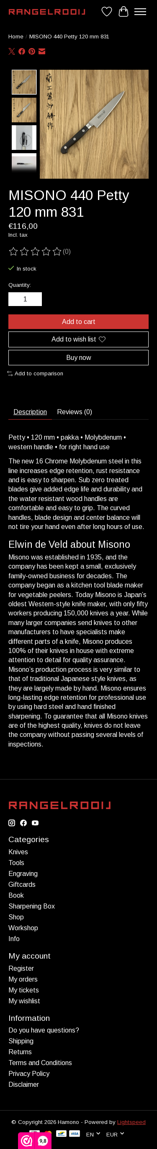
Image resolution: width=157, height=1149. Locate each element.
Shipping (20, 1040)
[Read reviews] (35, 251)
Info (14, 937)
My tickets (23, 989)
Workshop (23, 927)
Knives (18, 851)
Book (16, 894)
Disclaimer (23, 1083)
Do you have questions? (43, 1029)
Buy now (78, 356)
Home (15, 36)
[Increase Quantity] (33, 298)
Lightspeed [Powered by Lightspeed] (131, 1121)
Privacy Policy (28, 1072)
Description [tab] (30, 411)
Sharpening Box (31, 905)
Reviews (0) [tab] (74, 411)
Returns (20, 1051)
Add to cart (78, 320)
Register (21, 967)
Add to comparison (35, 373)
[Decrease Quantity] (16, 298)
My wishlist (24, 1000)
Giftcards (22, 883)
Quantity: (19, 284)
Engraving (23, 872)
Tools (16, 862)
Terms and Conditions (40, 1061)
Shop (16, 916)
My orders (23, 978)
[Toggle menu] (140, 11)
